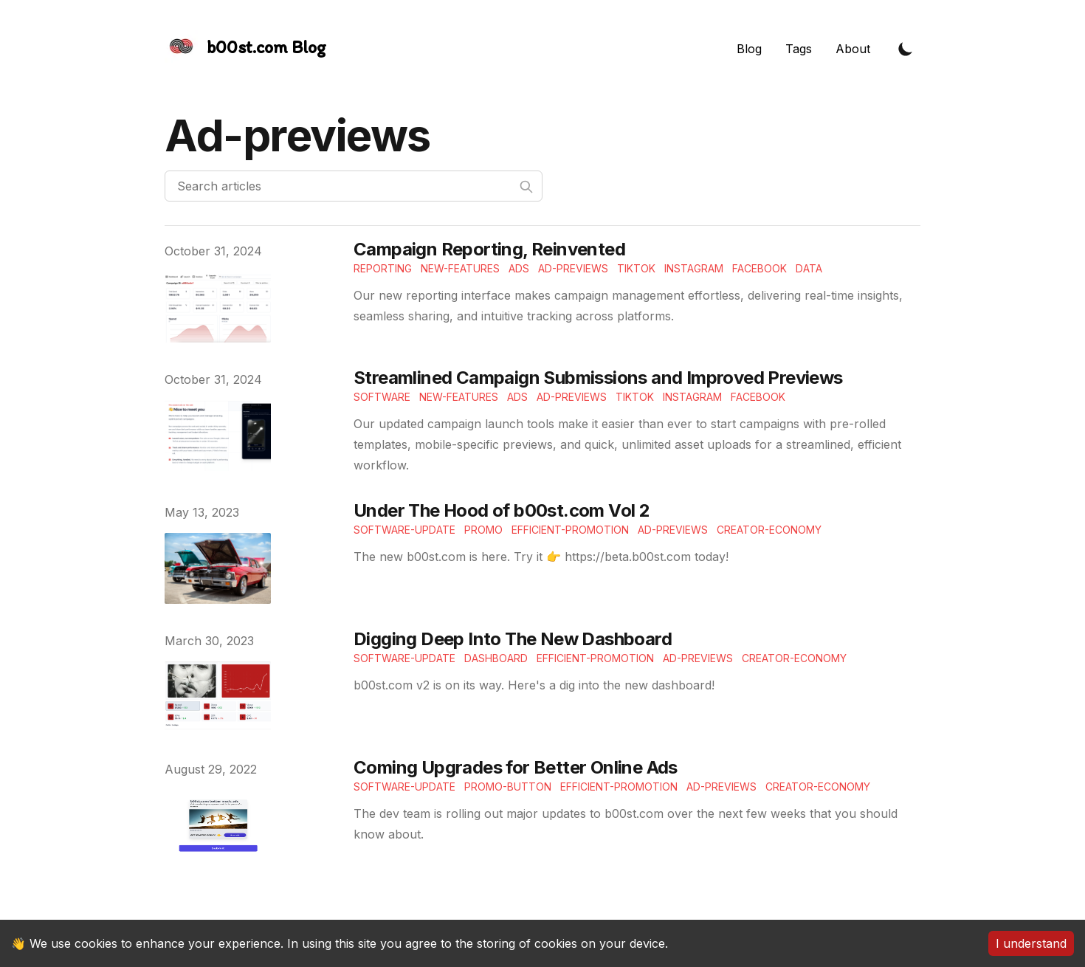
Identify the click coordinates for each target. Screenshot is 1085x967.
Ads (519, 268)
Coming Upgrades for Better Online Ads (516, 767)
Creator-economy (769, 529)
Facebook (759, 268)
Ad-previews (673, 529)
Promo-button (507, 786)
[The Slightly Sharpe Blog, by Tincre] (245, 48)
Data (809, 268)
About (853, 48)
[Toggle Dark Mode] (905, 49)
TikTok (636, 268)
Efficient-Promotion (570, 529)
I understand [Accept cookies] (1031, 943)
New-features (460, 268)
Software (382, 396)
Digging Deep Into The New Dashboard (513, 639)
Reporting (383, 268)
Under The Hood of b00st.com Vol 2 (502, 510)
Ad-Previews (573, 268)
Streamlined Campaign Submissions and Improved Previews (598, 377)
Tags (798, 48)
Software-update (404, 529)
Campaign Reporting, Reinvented (489, 249)
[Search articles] (353, 186)
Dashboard (496, 658)
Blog (749, 48)
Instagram (693, 268)
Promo (483, 529)
